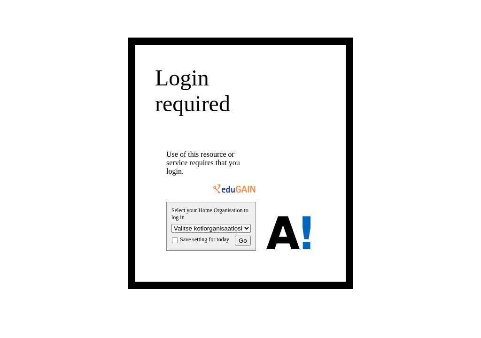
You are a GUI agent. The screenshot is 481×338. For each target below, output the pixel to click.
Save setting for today (204, 239)
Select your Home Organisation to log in (209, 214)
